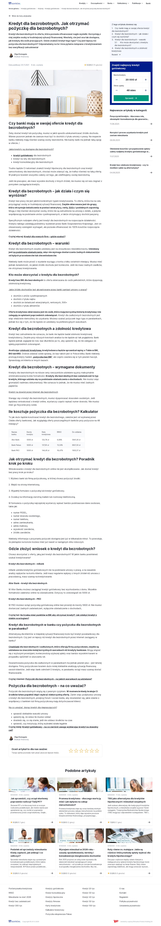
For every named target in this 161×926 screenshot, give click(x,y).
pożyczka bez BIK (42, 357)
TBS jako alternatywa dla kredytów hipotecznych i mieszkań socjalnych (127, 800)
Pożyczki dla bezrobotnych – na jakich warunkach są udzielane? (58, 679)
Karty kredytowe (53, 905)
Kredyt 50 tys (88, 901)
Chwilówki (14, 647)
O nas (121, 888)
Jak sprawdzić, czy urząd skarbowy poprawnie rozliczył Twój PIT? (29, 800)
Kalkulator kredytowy (55, 910)
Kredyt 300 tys (15, 905)
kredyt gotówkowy (23, 155)
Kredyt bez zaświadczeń (20, 901)
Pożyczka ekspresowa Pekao (59, 914)
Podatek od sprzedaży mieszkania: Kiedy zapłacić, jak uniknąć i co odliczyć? (29, 852)
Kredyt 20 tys (88, 888)
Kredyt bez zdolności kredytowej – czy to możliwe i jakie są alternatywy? (129, 166)
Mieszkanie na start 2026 (20, 897)
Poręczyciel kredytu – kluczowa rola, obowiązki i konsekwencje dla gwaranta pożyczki (128, 118)
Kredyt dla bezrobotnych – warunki (130, 39)
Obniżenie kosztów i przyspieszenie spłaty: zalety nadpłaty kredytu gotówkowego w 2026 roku (130, 150)
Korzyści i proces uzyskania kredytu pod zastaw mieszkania (129, 134)
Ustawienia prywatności (129, 905)
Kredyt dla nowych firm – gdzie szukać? (45, 236)
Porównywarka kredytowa (20, 888)
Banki (148, 3)
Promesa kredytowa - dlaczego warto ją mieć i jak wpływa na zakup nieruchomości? (80, 801)
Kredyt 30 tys (88, 893)
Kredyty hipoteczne (54, 897)
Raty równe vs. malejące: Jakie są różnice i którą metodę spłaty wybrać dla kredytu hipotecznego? (129, 852)
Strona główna (14, 8)
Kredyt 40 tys (88, 897)
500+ (72, 207)
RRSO (11, 893)
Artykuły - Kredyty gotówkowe (48, 8)
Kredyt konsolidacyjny (55, 893)
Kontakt (122, 893)
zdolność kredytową (30, 350)
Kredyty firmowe (53, 901)
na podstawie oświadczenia (27, 252)
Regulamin (123, 897)
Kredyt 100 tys (88, 905)
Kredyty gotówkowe (28, 8)
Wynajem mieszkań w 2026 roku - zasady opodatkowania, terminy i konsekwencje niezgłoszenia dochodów (80, 852)
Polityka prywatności (128, 901)
